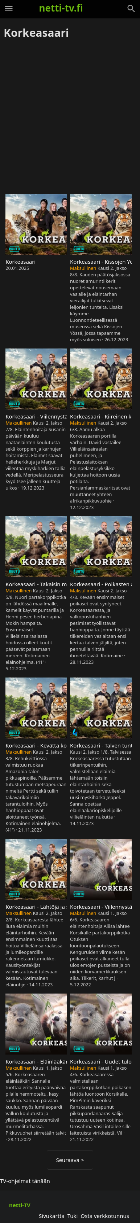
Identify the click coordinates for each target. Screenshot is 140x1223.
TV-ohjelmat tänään (25, 1180)
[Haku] (131, 8)
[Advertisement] (70, 117)
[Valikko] (8, 8)
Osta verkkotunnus (105, 1215)
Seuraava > (70, 1159)
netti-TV (19, 1205)
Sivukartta (52, 1215)
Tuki (72, 1215)
